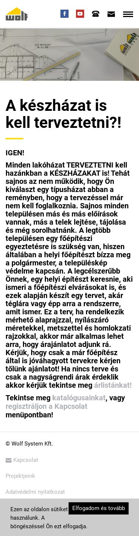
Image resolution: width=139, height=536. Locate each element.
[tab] (95, 13)
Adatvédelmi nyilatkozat (35, 492)
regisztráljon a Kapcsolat (46, 406)
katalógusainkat (79, 397)
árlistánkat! (113, 385)
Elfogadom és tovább (98, 508)
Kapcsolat (22, 460)
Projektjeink (20, 476)
